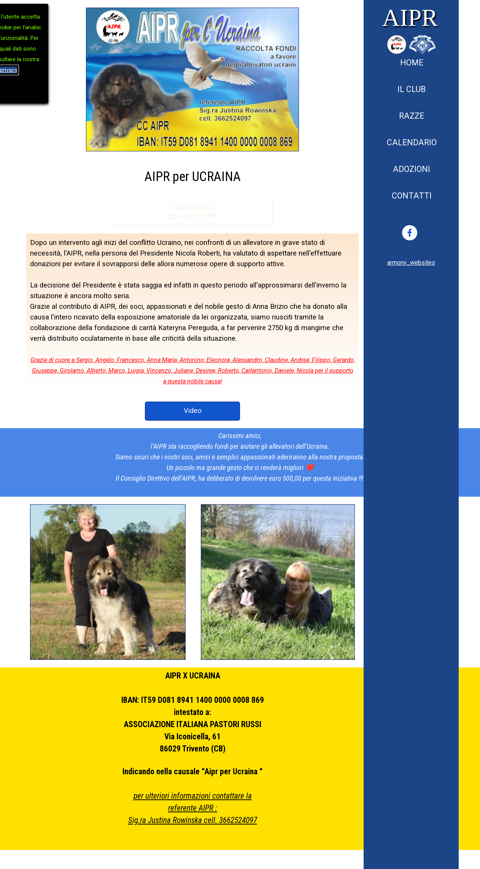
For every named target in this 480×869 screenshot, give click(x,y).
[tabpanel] (411, 263)
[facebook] (409, 232)
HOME (411, 62)
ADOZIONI (411, 169)
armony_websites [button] (411, 262)
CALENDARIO (412, 142)
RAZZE (411, 116)
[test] (192, 411)
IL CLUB (411, 89)
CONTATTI (412, 195)
